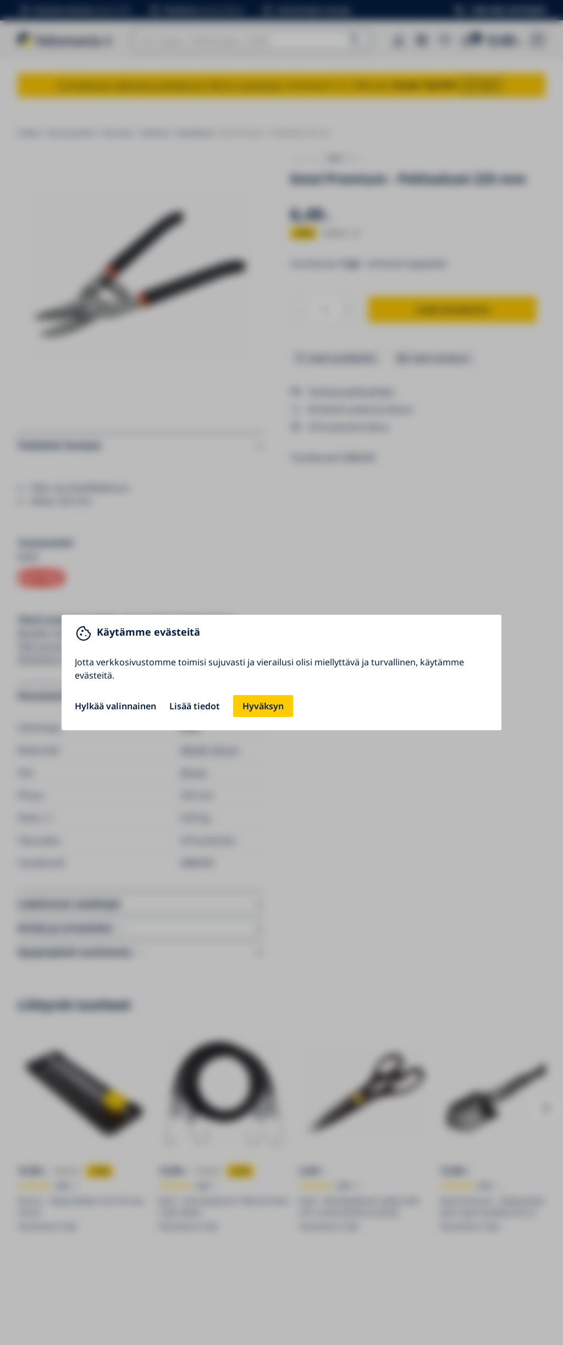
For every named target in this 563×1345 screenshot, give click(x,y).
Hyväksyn (263, 706)
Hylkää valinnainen (115, 706)
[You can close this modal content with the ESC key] (281, 672)
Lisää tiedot (194, 706)
